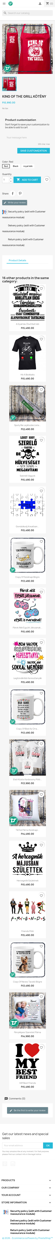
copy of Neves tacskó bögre (27, 981)
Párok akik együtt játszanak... (27, 627)
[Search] (27, 13)
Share (13, 193)
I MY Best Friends (27, 1083)
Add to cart (27, 180)
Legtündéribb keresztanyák (27, 678)
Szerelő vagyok (27, 475)
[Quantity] (5, 180)
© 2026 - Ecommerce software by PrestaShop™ (27, 1238)
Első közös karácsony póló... (27, 779)
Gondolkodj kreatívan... (27, 526)
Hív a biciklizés (28, 374)
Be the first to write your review (27, 1110)
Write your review (15, 202)
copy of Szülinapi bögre (27, 577)
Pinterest (20, 193)
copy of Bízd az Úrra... (27, 728)
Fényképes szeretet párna (27, 1032)
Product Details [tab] (17, 260)
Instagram (13, 1163)
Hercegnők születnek (27, 880)
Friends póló (27, 931)
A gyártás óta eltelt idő (27, 324)
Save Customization (33, 150)
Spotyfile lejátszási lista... (27, 425)
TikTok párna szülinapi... (27, 830)
